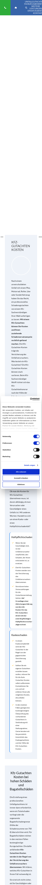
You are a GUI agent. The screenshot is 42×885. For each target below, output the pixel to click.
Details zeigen (29, 465)
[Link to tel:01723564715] (5, 8)
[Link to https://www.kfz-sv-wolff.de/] (26, 8)
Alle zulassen (21, 472)
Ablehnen (21, 484)
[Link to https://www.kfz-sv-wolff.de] (16, 8)
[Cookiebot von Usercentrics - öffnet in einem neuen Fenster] (30, 399)
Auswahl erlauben (21, 478)
